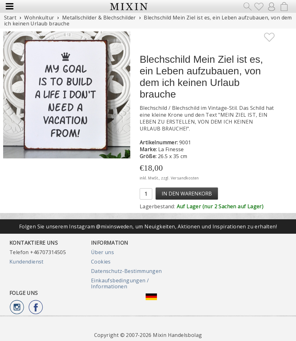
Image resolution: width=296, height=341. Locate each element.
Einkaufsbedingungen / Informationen (120, 283)
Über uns (102, 252)
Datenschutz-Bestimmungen (126, 271)
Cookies (101, 261)
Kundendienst (26, 261)
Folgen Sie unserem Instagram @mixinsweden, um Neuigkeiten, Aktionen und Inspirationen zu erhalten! (148, 226)
